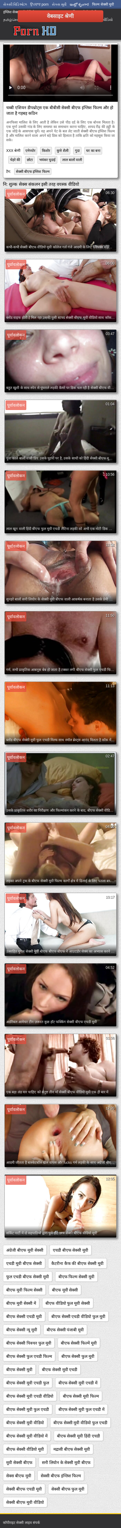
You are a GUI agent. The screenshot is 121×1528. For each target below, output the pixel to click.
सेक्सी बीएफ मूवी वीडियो (25, 1502)
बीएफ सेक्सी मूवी (19, 1369)
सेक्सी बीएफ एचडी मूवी (24, 1489)
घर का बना (93, 151)
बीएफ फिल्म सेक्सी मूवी (76, 1276)
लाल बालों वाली (72, 160)
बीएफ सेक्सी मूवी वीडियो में (27, 1436)
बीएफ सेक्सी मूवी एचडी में (78, 1383)
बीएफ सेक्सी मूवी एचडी (60, 1369)
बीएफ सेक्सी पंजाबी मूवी (65, 1329)
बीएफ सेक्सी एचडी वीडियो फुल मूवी (78, 1316)
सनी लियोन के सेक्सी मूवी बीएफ (66, 1462)
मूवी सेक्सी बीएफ (19, 1462)
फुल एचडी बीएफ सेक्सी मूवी (27, 1276)
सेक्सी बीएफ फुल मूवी (68, 1489)
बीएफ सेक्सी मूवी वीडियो (25, 1422)
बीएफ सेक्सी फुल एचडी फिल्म (29, 1356)
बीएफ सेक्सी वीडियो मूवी (25, 1449)
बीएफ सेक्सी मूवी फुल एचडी (27, 1409)
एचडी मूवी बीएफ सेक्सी (24, 1263)
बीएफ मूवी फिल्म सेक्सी (24, 1290)
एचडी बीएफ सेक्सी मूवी (71, 1250)
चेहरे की (15, 160)
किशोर (46, 151)
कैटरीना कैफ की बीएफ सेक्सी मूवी (77, 1263)
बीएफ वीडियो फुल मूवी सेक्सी (67, 1303)
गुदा (77, 151)
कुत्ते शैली (62, 151)
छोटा (30, 160)
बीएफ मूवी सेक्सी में (21, 1303)
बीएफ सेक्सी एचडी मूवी (24, 1316)
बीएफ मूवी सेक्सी (65, 1290)
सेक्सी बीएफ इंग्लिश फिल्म (33, 172)
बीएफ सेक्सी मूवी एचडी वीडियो (29, 1396)
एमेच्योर (30, 151)
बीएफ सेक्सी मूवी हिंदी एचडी (78, 1436)
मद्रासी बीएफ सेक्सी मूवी (71, 1449)
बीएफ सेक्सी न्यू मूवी (21, 1329)
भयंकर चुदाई (47, 160)
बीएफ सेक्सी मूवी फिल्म (81, 1396)
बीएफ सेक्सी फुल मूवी (78, 1356)
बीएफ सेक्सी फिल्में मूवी (79, 1343)
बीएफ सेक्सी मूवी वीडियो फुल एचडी (80, 1422)
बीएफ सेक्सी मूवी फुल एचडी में (81, 1409)
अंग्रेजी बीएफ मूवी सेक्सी (24, 1250)
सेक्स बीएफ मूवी (18, 1475)
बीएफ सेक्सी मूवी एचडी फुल (27, 1383)
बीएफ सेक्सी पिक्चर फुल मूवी (28, 1343)
